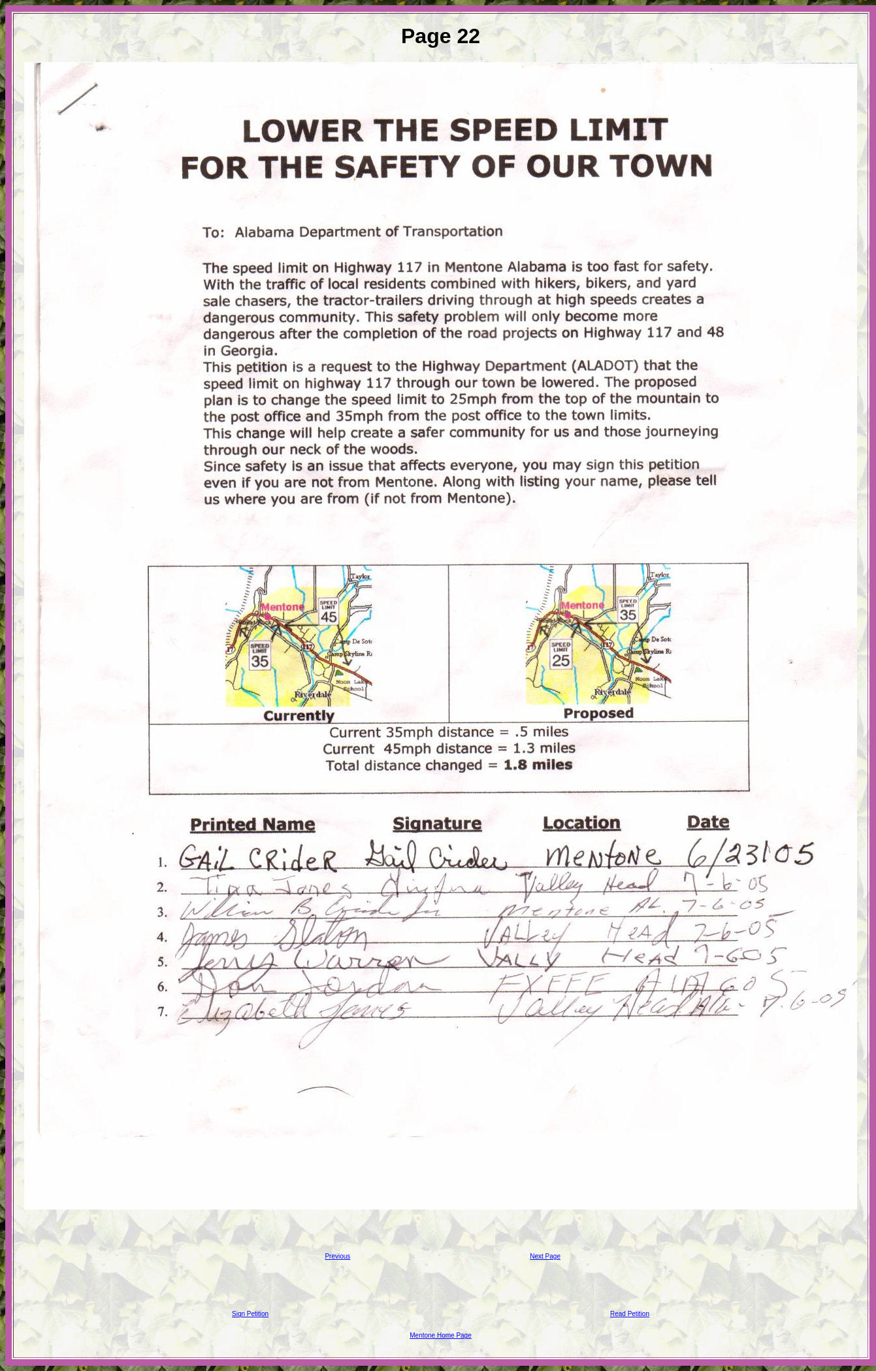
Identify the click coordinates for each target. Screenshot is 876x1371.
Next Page (545, 1256)
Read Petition (629, 1313)
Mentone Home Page (441, 1335)
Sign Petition (250, 1313)
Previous (337, 1256)
